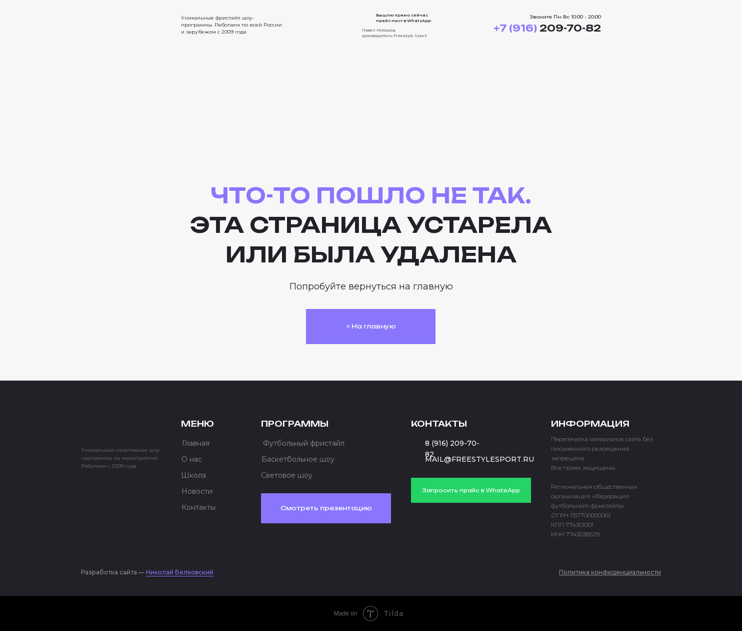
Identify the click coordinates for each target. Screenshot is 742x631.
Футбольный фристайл (303, 443)
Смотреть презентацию (326, 508)
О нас (192, 459)
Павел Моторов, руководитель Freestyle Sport (394, 33)
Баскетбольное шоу (298, 459)
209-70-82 (547, 28)
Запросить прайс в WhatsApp (471, 490)
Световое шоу (286, 475)
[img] (121, 22)
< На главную (371, 326)
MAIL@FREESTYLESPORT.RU (479, 459)
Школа (193, 475)
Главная (196, 443)
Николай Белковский (180, 572)
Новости (197, 491)
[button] (642, 25)
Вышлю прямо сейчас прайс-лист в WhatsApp (403, 18)
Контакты (199, 507)
